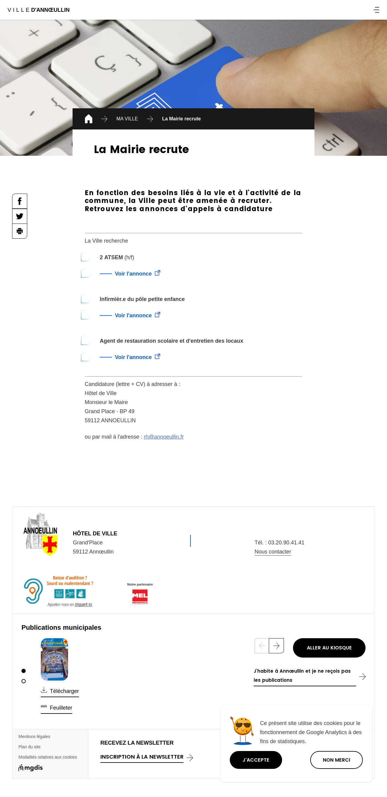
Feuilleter (61, 708)
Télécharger (64, 691)
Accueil (87, 119)
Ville (38, 10)
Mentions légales (34, 736)
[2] (23, 681)
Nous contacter (273, 552)
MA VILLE (127, 118)
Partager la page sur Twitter (19, 216)
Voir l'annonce (133, 274)
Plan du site (29, 746)
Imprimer (19, 231)
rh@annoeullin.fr (164, 437)
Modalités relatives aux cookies (47, 757)
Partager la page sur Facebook (19, 201)
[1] (23, 671)
